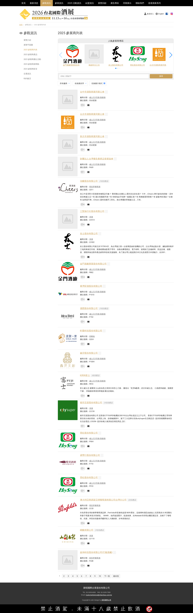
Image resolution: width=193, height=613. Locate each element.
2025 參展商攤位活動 (32, 59)
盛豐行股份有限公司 (90, 455)
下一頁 (107, 576)
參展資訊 (59, 3)
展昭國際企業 (106, 600)
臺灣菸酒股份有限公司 (91, 286)
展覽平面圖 (28, 45)
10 (100, 576)
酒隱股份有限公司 (89, 308)
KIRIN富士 (85, 375)
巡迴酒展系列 (154, 3)
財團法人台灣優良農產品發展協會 (96, 158)
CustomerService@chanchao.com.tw (99, 595)
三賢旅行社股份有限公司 (92, 211)
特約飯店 (27, 78)
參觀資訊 (46, 3)
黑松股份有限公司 (89, 433)
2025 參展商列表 (30, 50)
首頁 (23, 3)
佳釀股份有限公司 (89, 181)
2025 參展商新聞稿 (31, 64)
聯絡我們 (140, 3)
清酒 (91, 217)
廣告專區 (115, 3)
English (161, 14)
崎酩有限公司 (86, 530)
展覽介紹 (27, 40)
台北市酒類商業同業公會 (92, 114)
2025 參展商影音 (30, 69)
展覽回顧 (102, 3)
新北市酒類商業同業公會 (92, 136)
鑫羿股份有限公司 (89, 353)
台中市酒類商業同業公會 (92, 91)
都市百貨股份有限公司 (91, 402)
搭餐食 (92, 336)
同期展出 (127, 3)
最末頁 (116, 576)
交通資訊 (27, 74)
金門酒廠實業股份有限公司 (93, 263)
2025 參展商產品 (30, 54)
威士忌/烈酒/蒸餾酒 (97, 97)
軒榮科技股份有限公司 (91, 330)
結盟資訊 (89, 3)
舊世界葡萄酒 (94, 187)
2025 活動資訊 (74, 3)
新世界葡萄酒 (94, 558)
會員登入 (150, 14)
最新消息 (34, 3)
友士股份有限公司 (89, 233)
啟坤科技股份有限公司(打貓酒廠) (96, 552)
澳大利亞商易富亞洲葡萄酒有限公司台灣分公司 (103, 499)
